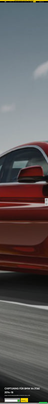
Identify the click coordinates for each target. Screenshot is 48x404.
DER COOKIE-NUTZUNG (34, 403)
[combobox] (11, 401)
